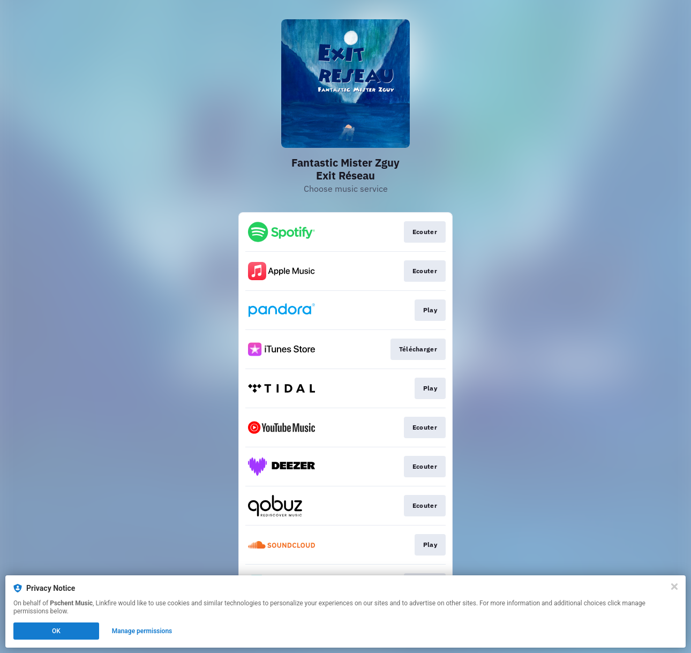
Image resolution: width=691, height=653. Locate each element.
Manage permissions (142, 631)
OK (56, 631)
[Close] (674, 586)
